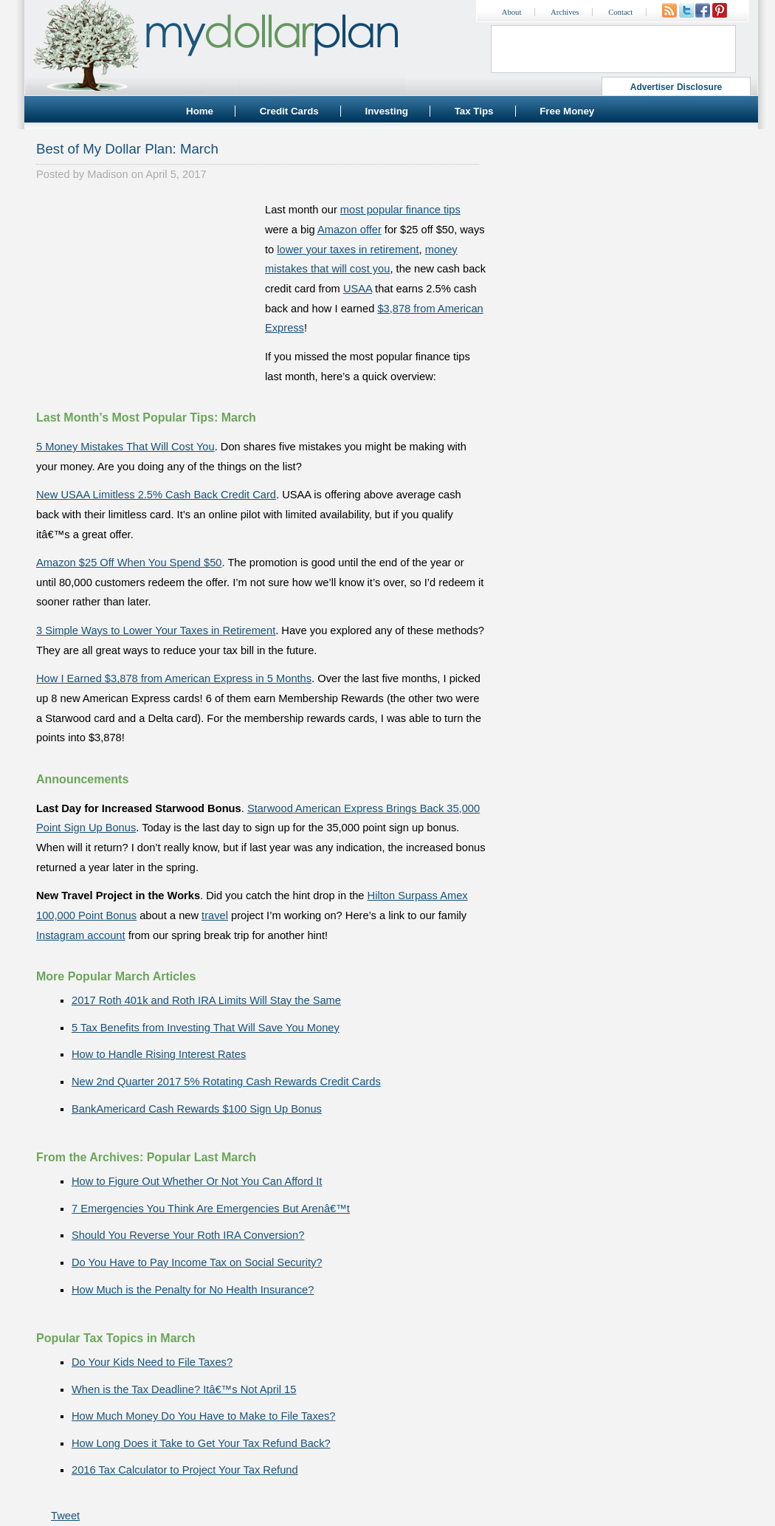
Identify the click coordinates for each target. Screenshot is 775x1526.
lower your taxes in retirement (347, 249)
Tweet (65, 1516)
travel (215, 915)
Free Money (567, 111)
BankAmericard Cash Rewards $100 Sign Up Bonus (197, 1109)
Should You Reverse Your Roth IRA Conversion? (188, 1235)
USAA (357, 289)
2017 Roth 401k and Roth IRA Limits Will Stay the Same (206, 1000)
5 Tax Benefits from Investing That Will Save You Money (206, 1028)
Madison (107, 174)
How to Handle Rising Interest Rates (159, 1054)
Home (199, 111)
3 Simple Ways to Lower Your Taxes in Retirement (155, 630)
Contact (620, 12)
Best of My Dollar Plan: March (127, 149)
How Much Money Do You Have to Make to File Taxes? (203, 1416)
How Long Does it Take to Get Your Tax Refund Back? (201, 1443)
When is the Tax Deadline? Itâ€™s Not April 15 (184, 1389)
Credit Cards (289, 111)
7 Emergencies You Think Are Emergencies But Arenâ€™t (211, 1208)
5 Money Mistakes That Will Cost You (125, 447)
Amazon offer (349, 230)
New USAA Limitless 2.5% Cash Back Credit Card (156, 495)
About (512, 12)
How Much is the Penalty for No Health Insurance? (193, 1290)
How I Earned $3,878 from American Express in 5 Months (173, 678)
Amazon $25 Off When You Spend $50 (129, 562)
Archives (565, 12)
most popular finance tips (400, 210)
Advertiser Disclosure (676, 87)
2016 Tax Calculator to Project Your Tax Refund (185, 1470)
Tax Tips (474, 111)
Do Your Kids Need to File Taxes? (152, 1362)
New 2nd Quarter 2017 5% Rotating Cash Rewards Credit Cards (226, 1081)
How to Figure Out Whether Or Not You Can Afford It (197, 1181)
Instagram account (80, 935)
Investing (386, 111)
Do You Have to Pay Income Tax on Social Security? (197, 1262)
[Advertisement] (147, 292)
